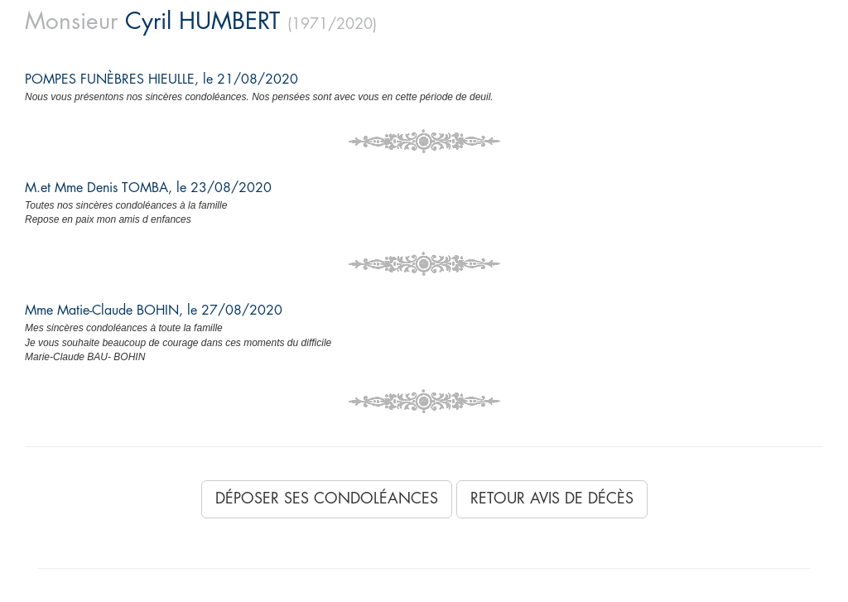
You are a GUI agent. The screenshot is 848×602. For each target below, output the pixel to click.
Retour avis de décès (552, 498)
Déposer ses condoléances (326, 498)
